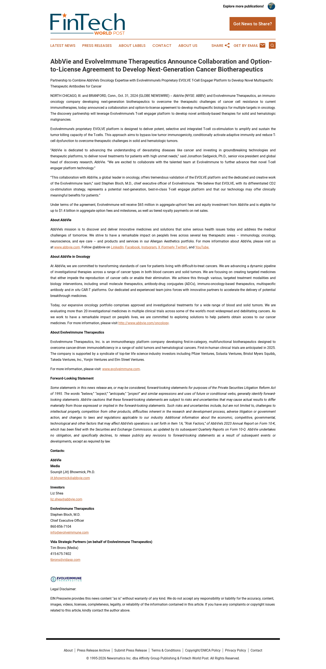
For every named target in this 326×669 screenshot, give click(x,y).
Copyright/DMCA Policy (203, 650)
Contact (162, 45)
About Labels (132, 45)
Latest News (62, 45)
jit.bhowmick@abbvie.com (70, 478)
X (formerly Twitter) (172, 247)
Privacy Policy (235, 650)
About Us (187, 45)
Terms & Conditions (166, 650)
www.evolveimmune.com (121, 369)
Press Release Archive (93, 650)
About (68, 650)
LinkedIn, (117, 247)
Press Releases (97, 45)
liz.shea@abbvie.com (66, 499)
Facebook (132, 247)
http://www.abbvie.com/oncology (143, 323)
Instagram (149, 247)
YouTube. (202, 247)
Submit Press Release (130, 650)
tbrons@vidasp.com (65, 560)
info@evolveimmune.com (69, 532)
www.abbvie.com (67, 247)
